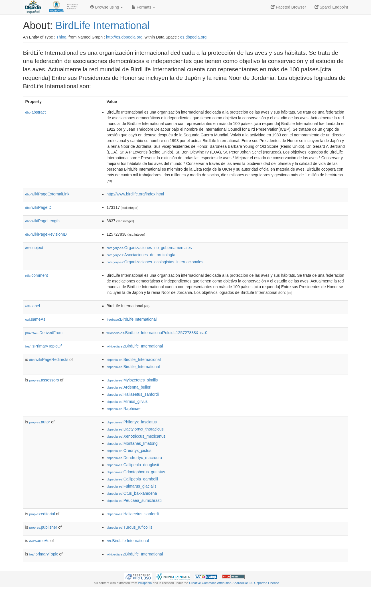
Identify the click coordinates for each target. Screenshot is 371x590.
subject (34, 247)
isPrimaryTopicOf (43, 346)
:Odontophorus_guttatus (136, 472)
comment (36, 275)
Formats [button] (143, 7)
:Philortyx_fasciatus (132, 422)
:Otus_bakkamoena (132, 493)
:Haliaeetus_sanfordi (133, 394)
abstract (35, 112)
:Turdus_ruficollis (130, 527)
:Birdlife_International (133, 366)
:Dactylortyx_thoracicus (135, 429)
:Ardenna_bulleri (129, 387)
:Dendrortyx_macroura (134, 457)
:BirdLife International (132, 319)
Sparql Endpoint (331, 7)
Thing (61, 37)
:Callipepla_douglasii (133, 464)
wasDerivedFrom (44, 332)
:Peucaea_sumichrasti (134, 500)
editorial (42, 514)
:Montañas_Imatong (132, 443)
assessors (44, 380)
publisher (43, 527)
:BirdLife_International (135, 346)
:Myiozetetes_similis (132, 380)
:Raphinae (124, 408)
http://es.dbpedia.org (124, 37)
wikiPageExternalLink (47, 194)
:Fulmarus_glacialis (132, 486)
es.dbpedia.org (193, 37)
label (32, 306)
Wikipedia (145, 583)
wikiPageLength (42, 221)
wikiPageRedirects (48, 359)
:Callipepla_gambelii (132, 479)
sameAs (35, 319)
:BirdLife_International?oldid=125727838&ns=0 (157, 332)
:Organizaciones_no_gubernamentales (149, 247)
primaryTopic (43, 554)
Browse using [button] (106, 7)
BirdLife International (103, 25)
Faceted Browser (288, 7)
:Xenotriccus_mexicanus (136, 436)
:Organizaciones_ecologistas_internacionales (155, 262)
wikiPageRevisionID (46, 234)
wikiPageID (38, 207)
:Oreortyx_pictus (129, 450)
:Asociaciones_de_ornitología (141, 254)
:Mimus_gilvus (127, 401)
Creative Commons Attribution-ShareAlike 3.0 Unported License (234, 583)
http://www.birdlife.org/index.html (135, 194)
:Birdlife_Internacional (134, 359)
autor (39, 422)
